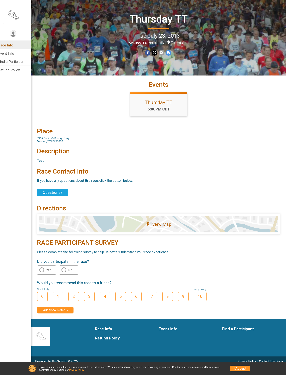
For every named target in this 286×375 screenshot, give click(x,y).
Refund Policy (14, 70)
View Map (161, 230)
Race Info (10, 45)
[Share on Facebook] (150, 52)
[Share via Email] (163, 52)
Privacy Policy (76, 370)
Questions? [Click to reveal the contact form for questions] (57, 199)
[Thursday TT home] (18, 14)
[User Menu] (18, 33)
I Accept (240, 368)
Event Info (11, 53)
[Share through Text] (171, 52)
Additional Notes (59, 316)
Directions (182, 42)
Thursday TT (161, 19)
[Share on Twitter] (157, 52)
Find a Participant (16, 62)
